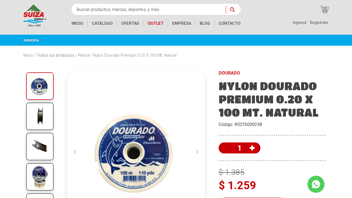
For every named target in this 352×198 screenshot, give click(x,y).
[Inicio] (34, 15)
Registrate (319, 22)
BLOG (205, 23)
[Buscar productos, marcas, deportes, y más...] (149, 9)
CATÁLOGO (102, 23)
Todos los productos (55, 55)
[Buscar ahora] (233, 10)
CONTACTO (230, 23)
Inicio (28, 55)
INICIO (77, 23)
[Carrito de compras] (324, 9)
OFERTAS (130, 23)
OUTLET (156, 23)
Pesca (83, 55)
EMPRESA (181, 23)
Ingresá (299, 22)
